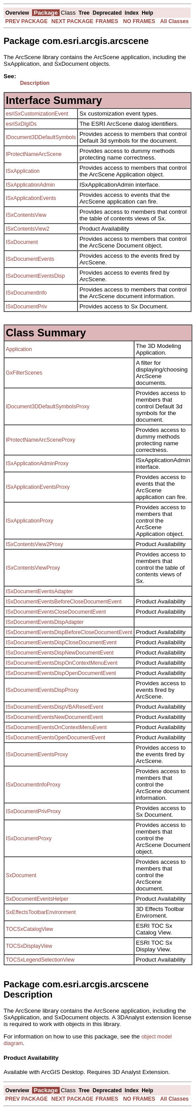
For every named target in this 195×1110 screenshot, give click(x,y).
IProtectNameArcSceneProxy (40, 440)
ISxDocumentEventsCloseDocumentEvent (56, 612)
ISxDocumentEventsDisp (35, 276)
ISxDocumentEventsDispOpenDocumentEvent (61, 673)
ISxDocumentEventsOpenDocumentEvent (55, 738)
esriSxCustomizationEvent (37, 114)
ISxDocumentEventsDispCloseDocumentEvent (61, 642)
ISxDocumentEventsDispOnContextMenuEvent (62, 663)
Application (19, 349)
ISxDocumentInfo (26, 293)
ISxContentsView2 (27, 229)
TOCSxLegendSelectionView (40, 960)
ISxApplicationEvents (31, 198)
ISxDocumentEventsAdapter (39, 591)
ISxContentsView (26, 215)
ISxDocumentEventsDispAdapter (45, 622)
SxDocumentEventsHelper (37, 899)
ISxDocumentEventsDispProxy (42, 690)
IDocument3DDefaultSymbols (41, 137)
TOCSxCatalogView (29, 929)
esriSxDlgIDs (21, 124)
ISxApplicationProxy (29, 521)
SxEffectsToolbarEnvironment (41, 912)
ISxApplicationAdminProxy (37, 463)
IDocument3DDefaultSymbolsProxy (47, 406)
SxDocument (21, 875)
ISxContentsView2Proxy (34, 544)
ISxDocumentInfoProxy (33, 785)
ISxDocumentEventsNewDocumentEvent (54, 717)
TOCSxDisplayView (29, 946)
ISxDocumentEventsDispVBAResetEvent (54, 707)
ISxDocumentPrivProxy (33, 811)
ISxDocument (22, 242)
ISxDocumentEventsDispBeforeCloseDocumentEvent (69, 632)
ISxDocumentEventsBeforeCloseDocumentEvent (64, 602)
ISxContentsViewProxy (33, 568)
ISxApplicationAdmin (30, 185)
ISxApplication (23, 171)
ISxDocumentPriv (26, 306)
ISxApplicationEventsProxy (37, 487)
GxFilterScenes (24, 373)
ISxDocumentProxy (29, 838)
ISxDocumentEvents (30, 259)
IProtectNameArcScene (33, 154)
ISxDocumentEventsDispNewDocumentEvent (60, 653)
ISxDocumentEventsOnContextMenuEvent (56, 727)
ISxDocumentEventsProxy (37, 754)
